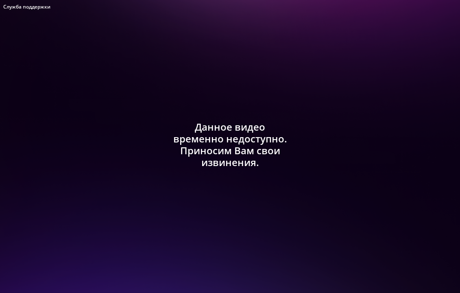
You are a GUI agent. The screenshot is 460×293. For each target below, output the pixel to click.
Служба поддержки (26, 6)
